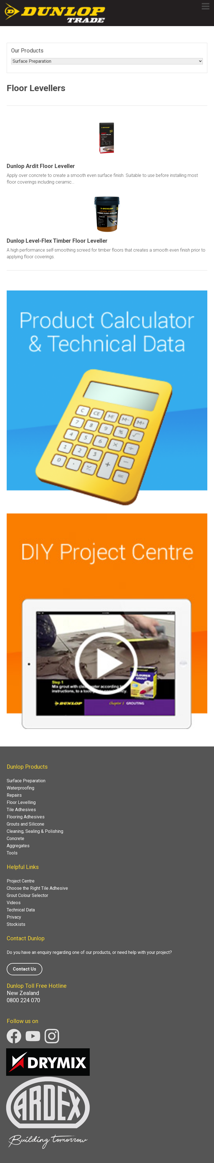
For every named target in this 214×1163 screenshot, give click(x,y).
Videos (14, 902)
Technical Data (21, 910)
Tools (12, 853)
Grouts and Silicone (25, 824)
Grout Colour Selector (27, 895)
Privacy (14, 917)
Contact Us (24, 969)
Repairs (14, 795)
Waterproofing (20, 788)
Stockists (16, 924)
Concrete (15, 838)
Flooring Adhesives (26, 816)
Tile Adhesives (21, 809)
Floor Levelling (21, 802)
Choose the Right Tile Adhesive (37, 888)
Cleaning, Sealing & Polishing (35, 831)
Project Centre (21, 881)
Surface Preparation (26, 780)
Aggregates (18, 845)
